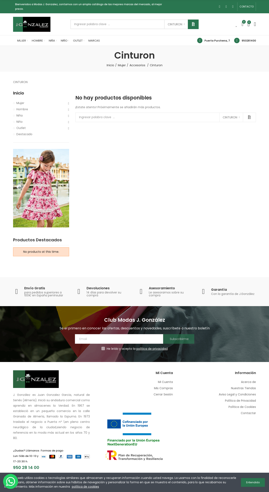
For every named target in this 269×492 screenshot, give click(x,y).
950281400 (249, 40)
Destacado (24, 134)
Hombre (22, 109)
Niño (19, 122)
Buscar (193, 24)
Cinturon (175, 24)
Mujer (20, 103)
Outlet (21, 128)
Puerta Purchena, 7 (217, 40)
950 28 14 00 (26, 467)
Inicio (18, 93)
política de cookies (85, 487)
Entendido (253, 482)
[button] (246, 6)
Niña (19, 115)
